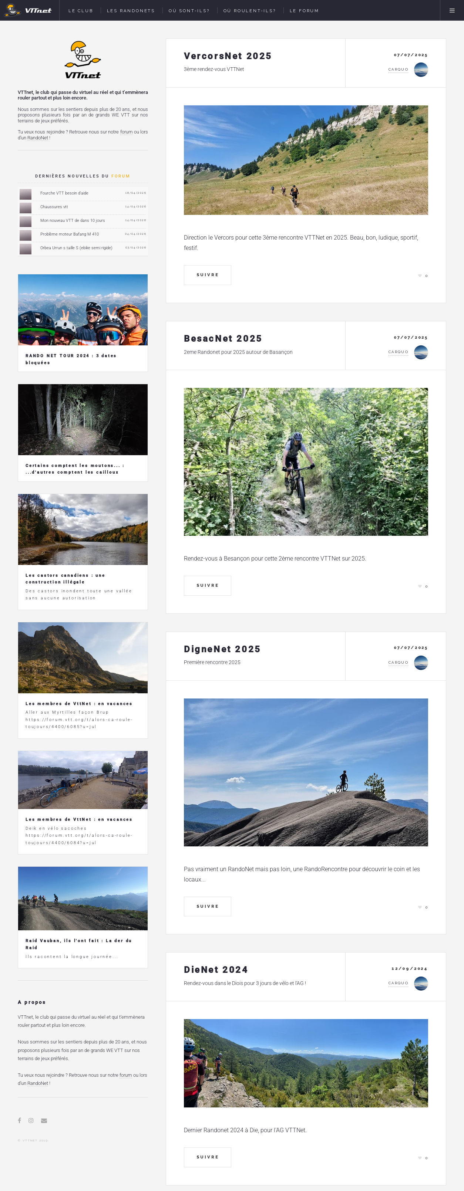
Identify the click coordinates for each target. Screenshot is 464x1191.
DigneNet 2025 (222, 649)
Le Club (80, 10)
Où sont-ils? (189, 10)
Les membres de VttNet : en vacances (79, 703)
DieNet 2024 (216, 970)
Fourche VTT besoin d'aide (64, 193)
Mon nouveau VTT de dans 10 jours (72, 220)
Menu (452, 10)
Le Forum (304, 10)
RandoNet (37, 138)
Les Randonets (131, 10)
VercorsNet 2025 (228, 56)
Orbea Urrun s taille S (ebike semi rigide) (76, 248)
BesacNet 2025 (223, 339)
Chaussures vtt (54, 206)
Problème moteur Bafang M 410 (69, 234)
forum (126, 132)
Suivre (207, 274)
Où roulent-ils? (249, 10)
